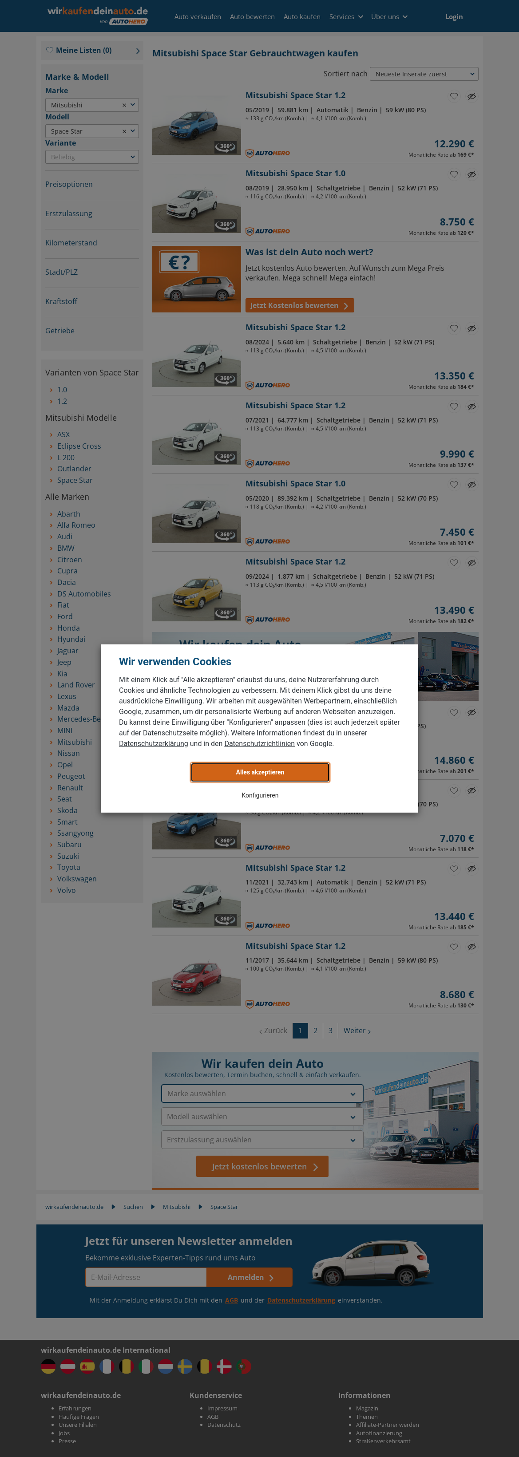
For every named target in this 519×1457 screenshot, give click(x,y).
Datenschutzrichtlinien (259, 743)
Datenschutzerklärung (153, 743)
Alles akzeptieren (260, 772)
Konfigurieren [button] (260, 795)
